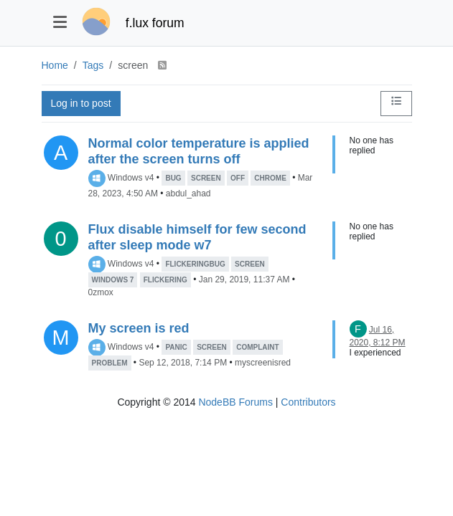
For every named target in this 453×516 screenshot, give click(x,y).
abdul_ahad (188, 193)
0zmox (100, 292)
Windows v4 (131, 178)
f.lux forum (155, 23)
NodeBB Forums (235, 402)
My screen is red (139, 328)
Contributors (308, 402)
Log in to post (81, 103)
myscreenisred (263, 363)
